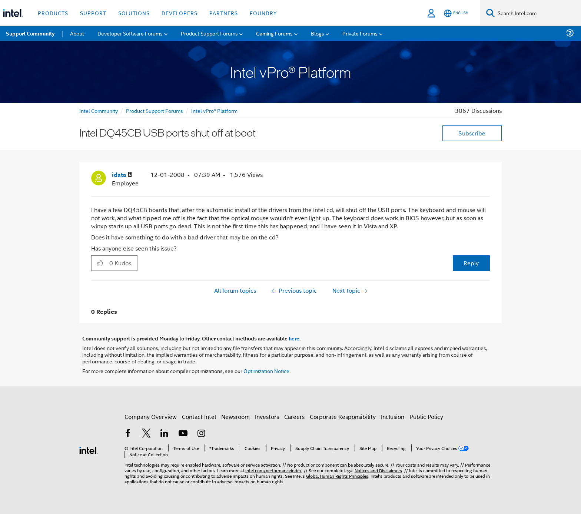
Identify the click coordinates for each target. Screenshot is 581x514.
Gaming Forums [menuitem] (274, 33)
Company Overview (150, 416)
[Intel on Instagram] (201, 434)
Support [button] (93, 13)
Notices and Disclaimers (378, 470)
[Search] (490, 12)
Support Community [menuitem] (30, 33)
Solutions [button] (134, 13)
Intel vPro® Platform (214, 110)
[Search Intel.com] (538, 13)
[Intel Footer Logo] (88, 449)
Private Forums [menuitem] (360, 33)
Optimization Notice (266, 370)
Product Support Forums (154, 110)
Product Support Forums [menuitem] (209, 33)
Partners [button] (223, 13)
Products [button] (53, 13)
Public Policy (426, 416)
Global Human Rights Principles (337, 475)
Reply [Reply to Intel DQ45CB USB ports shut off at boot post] (471, 263)
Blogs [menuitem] (317, 33)
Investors (267, 416)
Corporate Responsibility (343, 416)
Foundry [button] (263, 13)
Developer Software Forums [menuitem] (130, 33)
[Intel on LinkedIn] (164, 434)
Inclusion (392, 416)
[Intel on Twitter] (146, 434)
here (294, 338)
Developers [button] (179, 13)
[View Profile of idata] (122, 175)
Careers (294, 416)
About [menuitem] (77, 33)
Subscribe (471, 133)
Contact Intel (199, 416)
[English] (456, 13)
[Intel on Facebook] (128, 434)
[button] (100, 263)
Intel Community (98, 110)
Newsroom (235, 416)
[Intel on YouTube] (183, 434)
